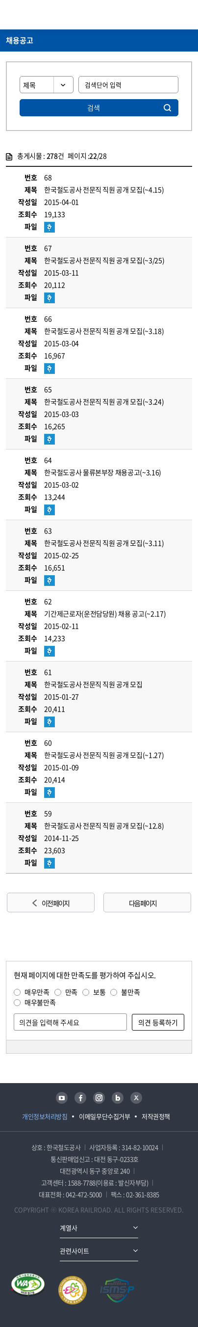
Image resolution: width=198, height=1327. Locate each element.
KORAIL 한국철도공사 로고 (44, 15)
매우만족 (37, 992)
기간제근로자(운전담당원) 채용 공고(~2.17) (105, 613)
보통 (99, 992)
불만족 (130, 992)
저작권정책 (156, 1116)
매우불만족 (40, 1002)
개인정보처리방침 (44, 1116)
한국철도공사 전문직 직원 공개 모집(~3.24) (104, 401)
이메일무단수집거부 (104, 1116)
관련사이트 (74, 1250)
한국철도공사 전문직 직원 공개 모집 (93, 684)
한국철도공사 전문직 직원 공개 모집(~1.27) (104, 755)
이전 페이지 (55, 903)
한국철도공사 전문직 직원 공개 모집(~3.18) (104, 331)
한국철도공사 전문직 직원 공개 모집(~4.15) (104, 189)
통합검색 (169, 14)
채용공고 (19, 40)
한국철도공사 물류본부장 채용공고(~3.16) (102, 472)
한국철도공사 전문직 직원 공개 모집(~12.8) (104, 825)
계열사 (68, 1227)
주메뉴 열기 (186, 14)
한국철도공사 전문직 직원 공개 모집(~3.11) (104, 543)
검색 (93, 107)
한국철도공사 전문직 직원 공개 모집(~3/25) (104, 260)
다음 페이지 (142, 903)
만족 (71, 992)
